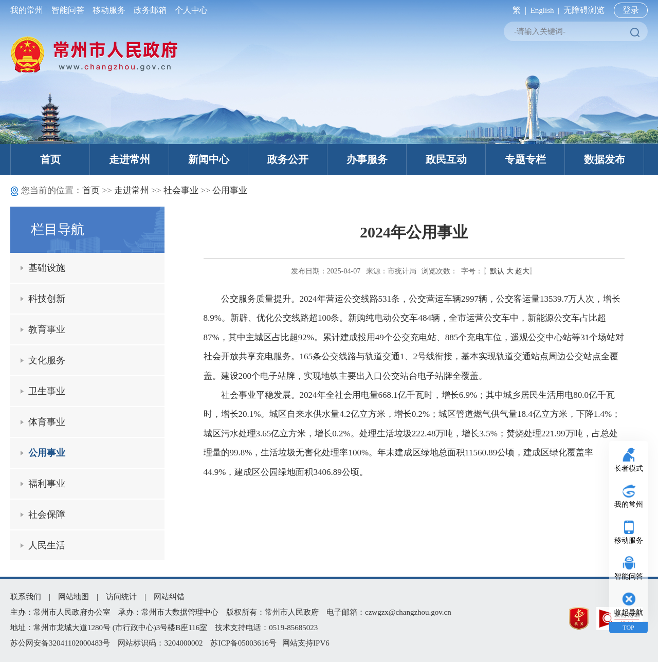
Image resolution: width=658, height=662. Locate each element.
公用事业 (229, 190)
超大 (522, 271)
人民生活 (46, 545)
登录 (631, 10)
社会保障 (46, 514)
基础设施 (46, 268)
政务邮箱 (150, 10)
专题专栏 (525, 159)
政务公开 (287, 159)
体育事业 (46, 422)
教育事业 (46, 329)
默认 (497, 271)
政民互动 (446, 159)
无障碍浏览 (584, 10)
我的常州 (28, 10)
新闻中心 (208, 159)
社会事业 (180, 190)
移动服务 (109, 10)
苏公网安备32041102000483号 (60, 643)
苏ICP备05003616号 (243, 643)
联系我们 (25, 597)
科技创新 (46, 298)
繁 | (517, 10)
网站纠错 (169, 597)
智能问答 (67, 10)
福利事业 (46, 484)
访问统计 (121, 597)
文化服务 (46, 360)
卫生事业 (46, 391)
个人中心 (189, 10)
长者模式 (628, 468)
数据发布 (604, 159)
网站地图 (73, 597)
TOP (628, 627)
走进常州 (129, 159)
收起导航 (628, 612)
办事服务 (367, 159)
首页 (50, 159)
